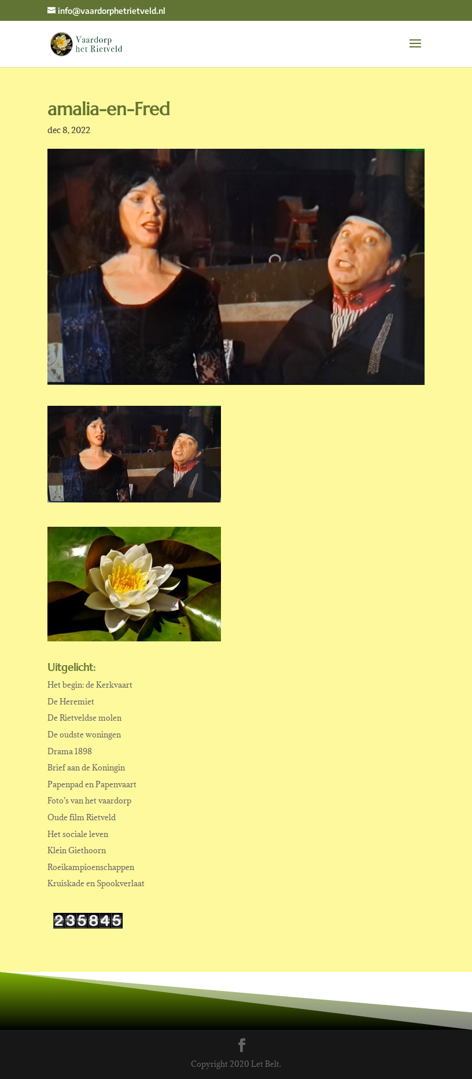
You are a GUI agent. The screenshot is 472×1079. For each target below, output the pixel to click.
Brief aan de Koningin (86, 767)
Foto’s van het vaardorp (89, 800)
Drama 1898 (69, 751)
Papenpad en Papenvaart (92, 784)
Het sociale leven (77, 834)
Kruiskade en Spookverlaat (96, 883)
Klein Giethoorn (76, 850)
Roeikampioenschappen (90, 867)
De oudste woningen (84, 734)
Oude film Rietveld (81, 817)
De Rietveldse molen (84, 718)
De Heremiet (70, 701)
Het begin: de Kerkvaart (89, 685)
